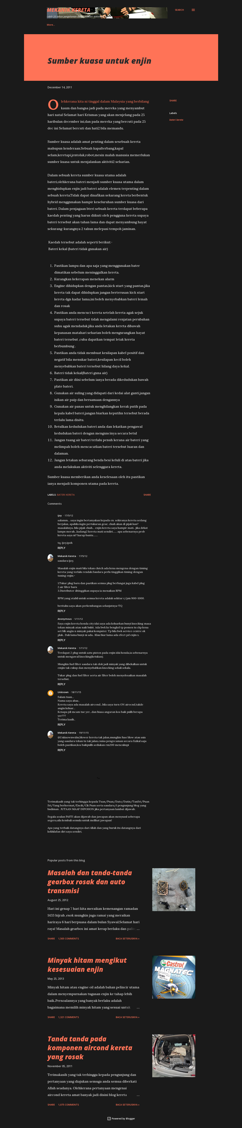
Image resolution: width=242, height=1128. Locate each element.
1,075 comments (68, 1104)
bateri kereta (176, 119)
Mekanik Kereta (68, 9)
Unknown (63, 692)
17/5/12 (69, 515)
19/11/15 (84, 732)
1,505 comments (68, 938)
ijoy (60, 515)
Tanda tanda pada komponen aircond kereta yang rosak (90, 1047)
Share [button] (173, 100)
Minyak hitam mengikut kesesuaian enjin (87, 965)
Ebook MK (79, 24)
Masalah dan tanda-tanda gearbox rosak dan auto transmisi (90, 881)
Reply (61, 548)
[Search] (179, 9)
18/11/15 (76, 692)
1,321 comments (68, 1017)
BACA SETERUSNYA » (127, 938)
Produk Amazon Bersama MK (112, 24)
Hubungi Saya (55, 24)
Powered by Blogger (121, 1118)
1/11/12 (78, 618)
